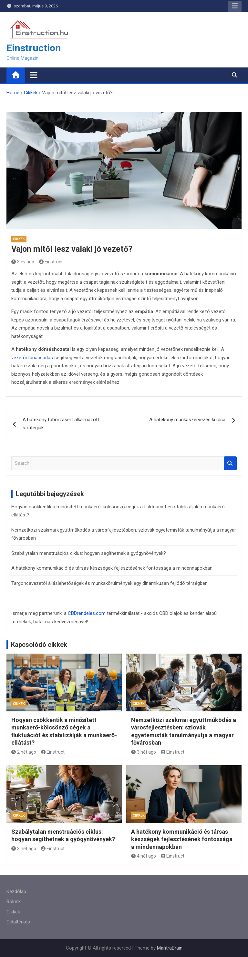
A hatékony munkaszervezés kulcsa (187, 420)
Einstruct (51, 261)
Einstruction (33, 48)
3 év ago (22, 261)
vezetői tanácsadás (32, 358)
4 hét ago (143, 856)
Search (230, 463)
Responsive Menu (235, 6)
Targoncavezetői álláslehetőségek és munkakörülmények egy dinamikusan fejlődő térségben (109, 583)
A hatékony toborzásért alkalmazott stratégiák (61, 424)
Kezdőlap (16, 891)
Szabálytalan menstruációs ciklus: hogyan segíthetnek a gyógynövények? (88, 553)
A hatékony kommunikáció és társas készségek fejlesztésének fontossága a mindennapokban (111, 568)
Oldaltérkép (18, 922)
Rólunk (13, 901)
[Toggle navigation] (33, 74)
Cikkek (19, 239)
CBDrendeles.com (87, 613)
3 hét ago (143, 752)
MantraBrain (169, 948)
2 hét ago (23, 752)
